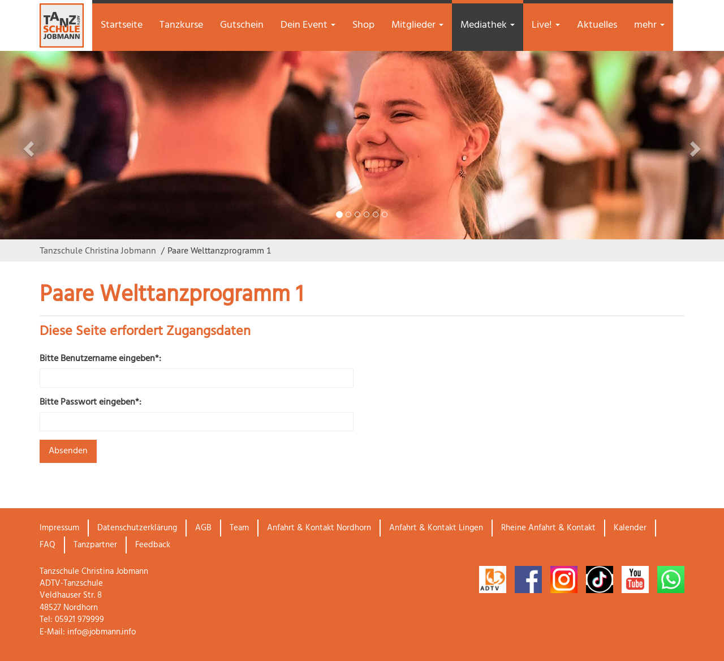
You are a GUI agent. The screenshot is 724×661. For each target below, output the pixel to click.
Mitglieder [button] (417, 25)
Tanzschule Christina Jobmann (98, 250)
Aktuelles (597, 25)
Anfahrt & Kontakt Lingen (436, 528)
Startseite (122, 25)
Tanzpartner (95, 545)
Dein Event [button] (308, 25)
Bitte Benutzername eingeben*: (100, 359)
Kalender (630, 528)
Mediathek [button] (487, 25)
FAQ (47, 545)
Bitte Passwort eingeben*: (90, 402)
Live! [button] (546, 25)
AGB (203, 528)
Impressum (59, 528)
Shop (363, 25)
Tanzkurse (181, 25)
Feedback (152, 545)
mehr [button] (649, 25)
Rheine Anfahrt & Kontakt (548, 528)
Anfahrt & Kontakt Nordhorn (319, 528)
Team (239, 528)
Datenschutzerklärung (137, 528)
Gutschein (242, 25)
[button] (54, 145)
